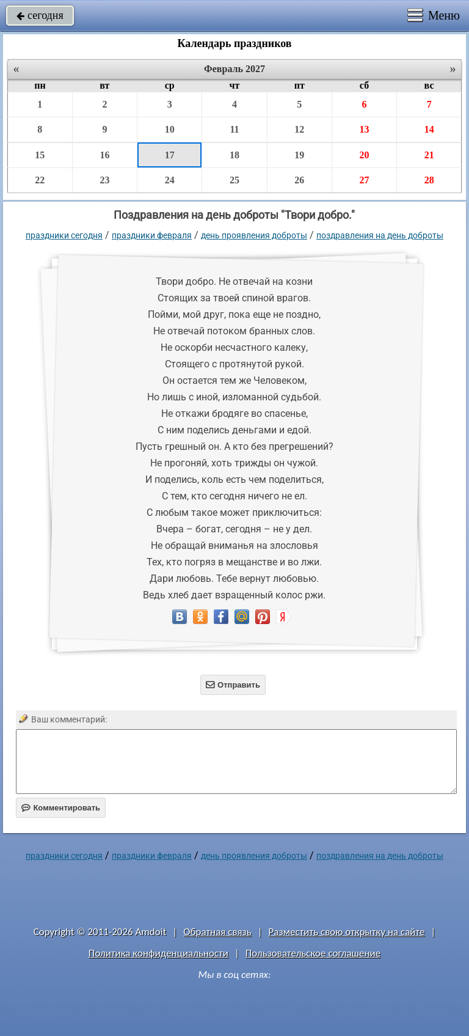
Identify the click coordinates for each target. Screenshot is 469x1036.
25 (234, 180)
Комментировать (60, 807)
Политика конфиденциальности (158, 953)
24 (170, 180)
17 (170, 155)
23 (104, 180)
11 (234, 129)
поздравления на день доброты (379, 235)
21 (429, 155)
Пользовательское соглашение (312, 953)
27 (364, 180)
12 (299, 129)
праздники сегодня (64, 235)
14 (429, 129)
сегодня (40, 15)
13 (364, 129)
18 (234, 155)
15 (40, 155)
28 (429, 180)
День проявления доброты (254, 235)
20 (364, 155)
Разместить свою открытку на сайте (347, 931)
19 (299, 155)
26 (299, 180)
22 (40, 180)
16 (104, 155)
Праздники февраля (152, 235)
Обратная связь (217, 931)
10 (170, 129)
